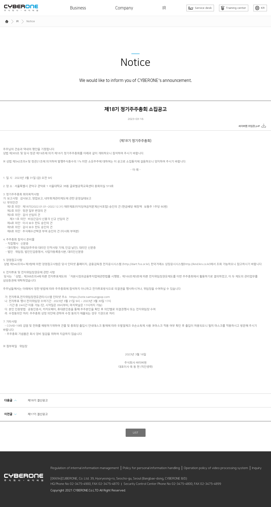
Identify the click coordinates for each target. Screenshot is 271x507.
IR (164, 8)
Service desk (200, 8)
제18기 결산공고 (38, 400)
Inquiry (257, 468)
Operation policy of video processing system (216, 468)
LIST (135, 432)
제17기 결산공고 (38, 414)
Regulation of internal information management (85, 468)
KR (260, 8)
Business (78, 8)
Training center (233, 8)
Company (124, 8)
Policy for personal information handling (151, 468)
